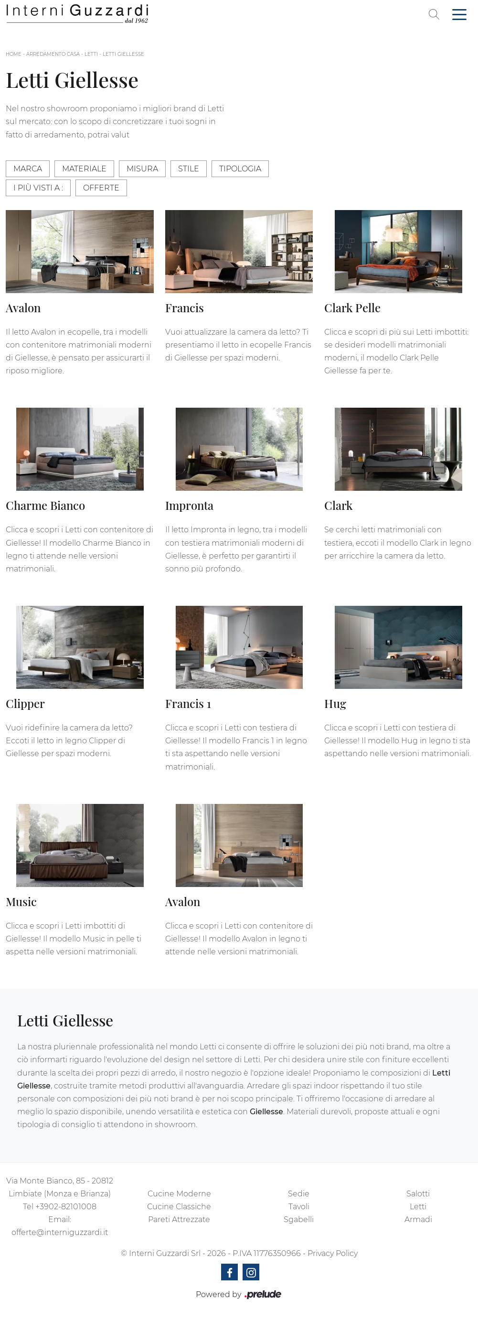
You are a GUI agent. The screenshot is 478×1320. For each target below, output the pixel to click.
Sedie (298, 1193)
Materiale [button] (84, 168)
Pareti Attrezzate (179, 1219)
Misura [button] (142, 168)
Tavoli (298, 1206)
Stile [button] (188, 168)
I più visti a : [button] (38, 187)
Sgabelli (299, 1219)
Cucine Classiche (179, 1206)
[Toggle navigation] (459, 14)
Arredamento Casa (53, 54)
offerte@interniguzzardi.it (59, 1232)
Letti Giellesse (123, 54)
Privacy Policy (333, 1253)
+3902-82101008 (65, 1206)
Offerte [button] (101, 187)
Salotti (418, 1193)
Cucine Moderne (179, 1193)
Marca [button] (27, 168)
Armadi (418, 1219)
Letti (91, 54)
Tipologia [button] (240, 168)
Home (13, 54)
